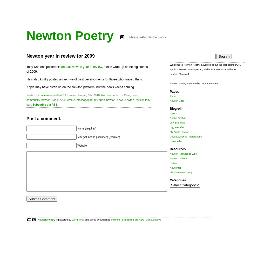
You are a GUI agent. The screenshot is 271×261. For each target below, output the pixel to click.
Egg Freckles (177, 127)
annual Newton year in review (81, 67)
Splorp (173, 113)
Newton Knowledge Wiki (183, 153)
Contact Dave (153, 227)
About (173, 96)
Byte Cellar (176, 141)
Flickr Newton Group (181, 172)
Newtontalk (176, 167)
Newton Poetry (70, 36)
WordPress (78, 227)
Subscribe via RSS (44, 104)
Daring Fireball (178, 117)
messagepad (85, 99)
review (140, 99)
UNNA (173, 163)
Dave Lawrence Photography (186, 136)
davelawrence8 (49, 95)
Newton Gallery (178, 158)
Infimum (115, 227)
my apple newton (105, 99)
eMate (71, 99)
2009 (62, 99)
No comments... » (112, 95)
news (120, 99)
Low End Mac (177, 122)
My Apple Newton (179, 131)
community (33, 99)
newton (45, 99)
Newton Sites (177, 100)
